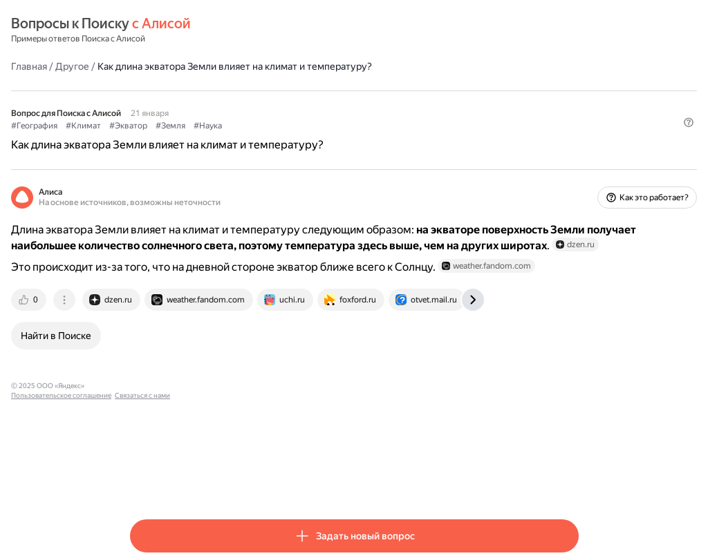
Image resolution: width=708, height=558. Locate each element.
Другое (191, 65)
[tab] (148, 340)
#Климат (202, 125)
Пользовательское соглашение (259, 426)
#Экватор (247, 125)
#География (153, 125)
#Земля (289, 125)
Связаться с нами (341, 426)
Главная (148, 65)
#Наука (327, 125)
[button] (570, 148)
